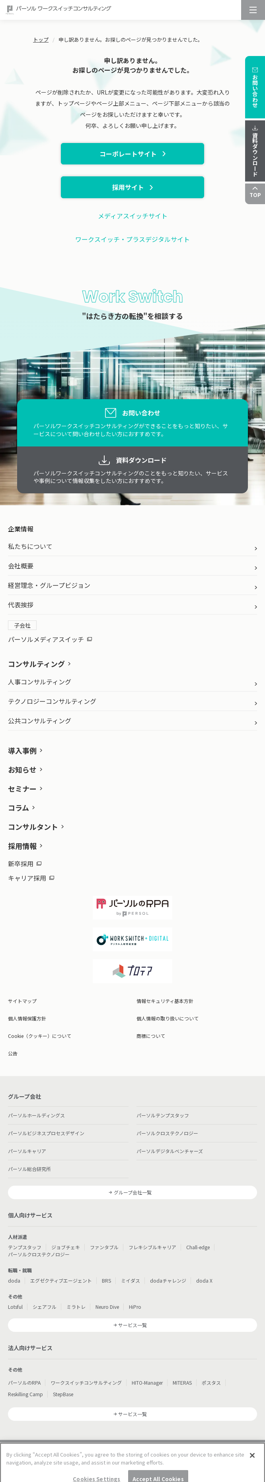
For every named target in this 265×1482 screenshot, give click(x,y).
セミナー (22, 788)
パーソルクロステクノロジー (167, 1133)
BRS (106, 1280)
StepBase (63, 1394)
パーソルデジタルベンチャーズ (169, 1151)
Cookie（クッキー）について (39, 1035)
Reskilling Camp (25, 1394)
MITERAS (182, 1382)
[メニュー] (253, 10)
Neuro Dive (107, 1306)
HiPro (135, 1306)
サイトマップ (22, 1000)
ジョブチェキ (65, 1247)
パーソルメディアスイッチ (50, 639)
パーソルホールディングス (36, 1115)
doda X (204, 1280)
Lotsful (15, 1306)
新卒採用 (24, 863)
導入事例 (22, 750)
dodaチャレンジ (168, 1280)
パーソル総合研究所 (29, 1168)
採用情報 (22, 846)
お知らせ (22, 769)
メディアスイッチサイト (133, 215)
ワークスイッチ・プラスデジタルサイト (132, 239)
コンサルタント (33, 826)
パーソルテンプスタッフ (162, 1115)
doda (14, 1280)
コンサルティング (36, 664)
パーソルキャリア (27, 1151)
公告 (13, 1053)
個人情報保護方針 (27, 1018)
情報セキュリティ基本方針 (164, 1000)
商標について (150, 1035)
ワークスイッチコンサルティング (86, 1382)
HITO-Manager (147, 1382)
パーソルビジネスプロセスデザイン (46, 1133)
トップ (41, 39)
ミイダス (130, 1280)
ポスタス (211, 1382)
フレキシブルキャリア (152, 1247)
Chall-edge (198, 1247)
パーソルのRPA (24, 1382)
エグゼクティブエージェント (61, 1280)
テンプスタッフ (24, 1247)
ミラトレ (76, 1306)
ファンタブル (104, 1247)
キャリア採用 (31, 878)
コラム (18, 807)
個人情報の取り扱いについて (167, 1018)
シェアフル (45, 1306)
